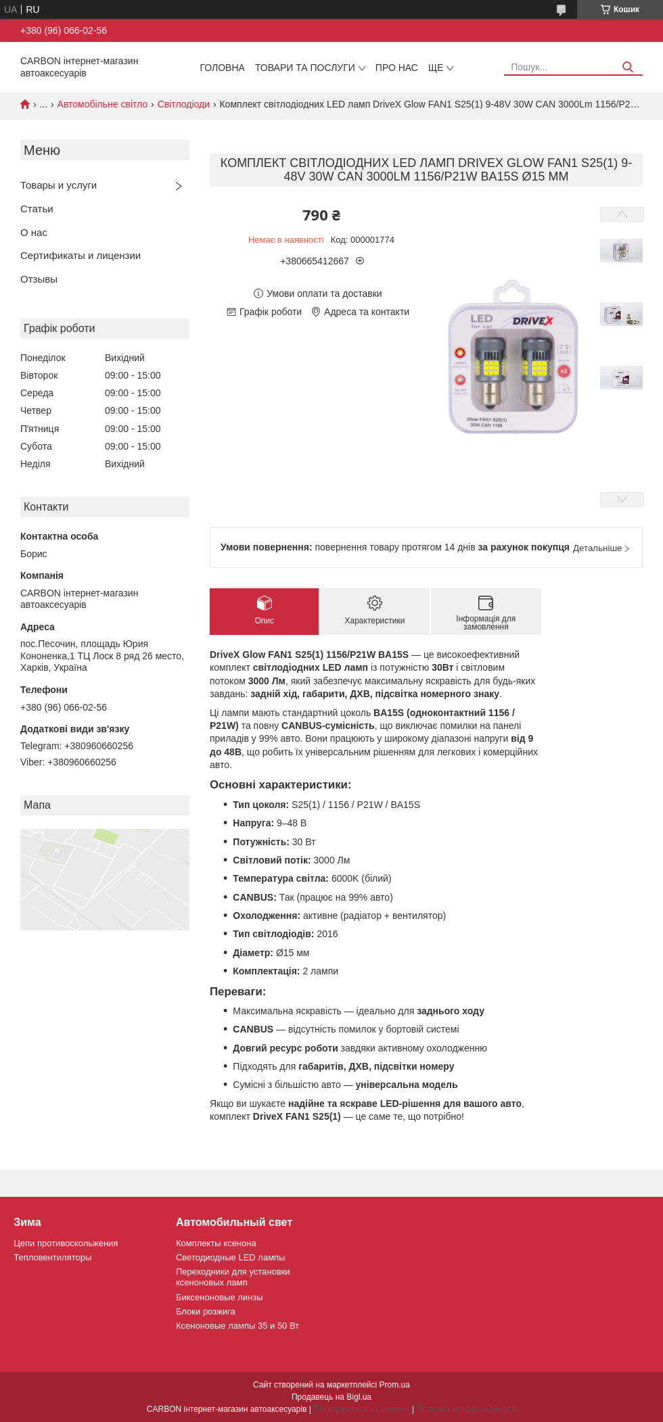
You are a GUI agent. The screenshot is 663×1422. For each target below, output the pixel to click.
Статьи (36, 208)
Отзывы (39, 279)
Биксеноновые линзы (219, 1297)
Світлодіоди (184, 104)
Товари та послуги (305, 67)
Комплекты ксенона (216, 1243)
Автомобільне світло (103, 104)
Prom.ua (395, 1385)
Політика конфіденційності (466, 1409)
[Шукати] (627, 67)
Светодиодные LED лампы (230, 1257)
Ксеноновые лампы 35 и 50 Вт (237, 1326)
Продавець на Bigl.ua (331, 1397)
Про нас (396, 67)
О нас (33, 232)
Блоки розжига (205, 1311)
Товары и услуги (58, 185)
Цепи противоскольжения (66, 1243)
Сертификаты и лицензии (80, 255)
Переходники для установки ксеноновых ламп (233, 1276)
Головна (222, 67)
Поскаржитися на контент (361, 1409)
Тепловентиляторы (52, 1257)
